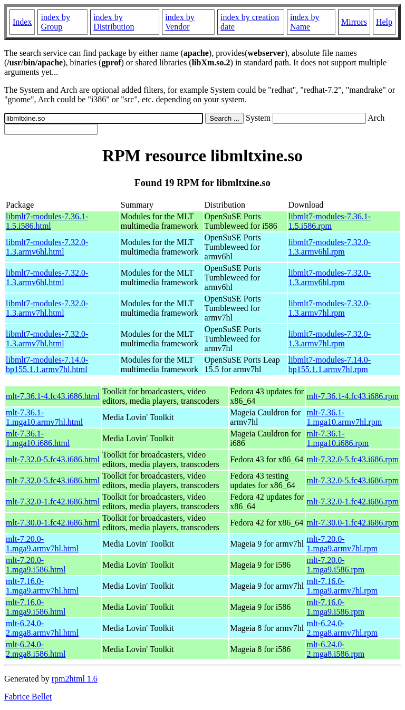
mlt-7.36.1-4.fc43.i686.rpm (352, 396)
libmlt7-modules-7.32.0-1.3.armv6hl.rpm (329, 247)
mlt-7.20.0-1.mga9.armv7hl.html (42, 543)
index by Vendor (180, 22)
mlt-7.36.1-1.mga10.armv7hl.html (44, 417)
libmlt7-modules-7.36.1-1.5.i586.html (47, 221)
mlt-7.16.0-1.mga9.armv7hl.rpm (342, 586)
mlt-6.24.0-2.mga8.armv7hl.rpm (342, 628)
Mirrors (354, 21)
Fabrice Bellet (28, 696)
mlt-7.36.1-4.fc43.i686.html (53, 396)
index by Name (305, 22)
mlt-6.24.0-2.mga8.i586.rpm (335, 649)
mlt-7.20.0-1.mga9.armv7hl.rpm (342, 543)
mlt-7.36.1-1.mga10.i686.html (38, 438)
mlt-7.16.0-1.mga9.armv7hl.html (42, 586)
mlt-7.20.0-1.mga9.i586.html (35, 565)
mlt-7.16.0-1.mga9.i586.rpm (335, 607)
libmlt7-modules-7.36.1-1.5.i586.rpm (329, 221)
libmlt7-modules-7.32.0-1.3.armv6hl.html (47, 247)
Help (384, 21)
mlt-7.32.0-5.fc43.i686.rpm (352, 459)
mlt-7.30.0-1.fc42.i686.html (53, 522)
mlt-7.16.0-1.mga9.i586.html (35, 607)
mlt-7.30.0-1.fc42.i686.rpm (352, 522)
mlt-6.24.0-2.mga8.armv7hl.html (42, 628)
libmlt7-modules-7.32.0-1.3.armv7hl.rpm (329, 308)
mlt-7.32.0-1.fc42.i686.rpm (352, 501)
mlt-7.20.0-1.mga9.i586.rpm (335, 565)
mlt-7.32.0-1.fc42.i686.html (53, 501)
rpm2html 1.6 (75, 678)
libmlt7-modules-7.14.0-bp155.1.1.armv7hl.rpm (329, 364)
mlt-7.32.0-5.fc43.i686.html (53, 459)
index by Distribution (113, 22)
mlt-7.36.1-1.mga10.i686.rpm (337, 438)
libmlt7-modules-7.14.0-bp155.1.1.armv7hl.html (47, 364)
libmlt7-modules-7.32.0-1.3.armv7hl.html (47, 308)
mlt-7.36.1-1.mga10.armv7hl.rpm (344, 417)
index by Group (55, 22)
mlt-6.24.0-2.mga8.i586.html (35, 649)
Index (22, 21)
